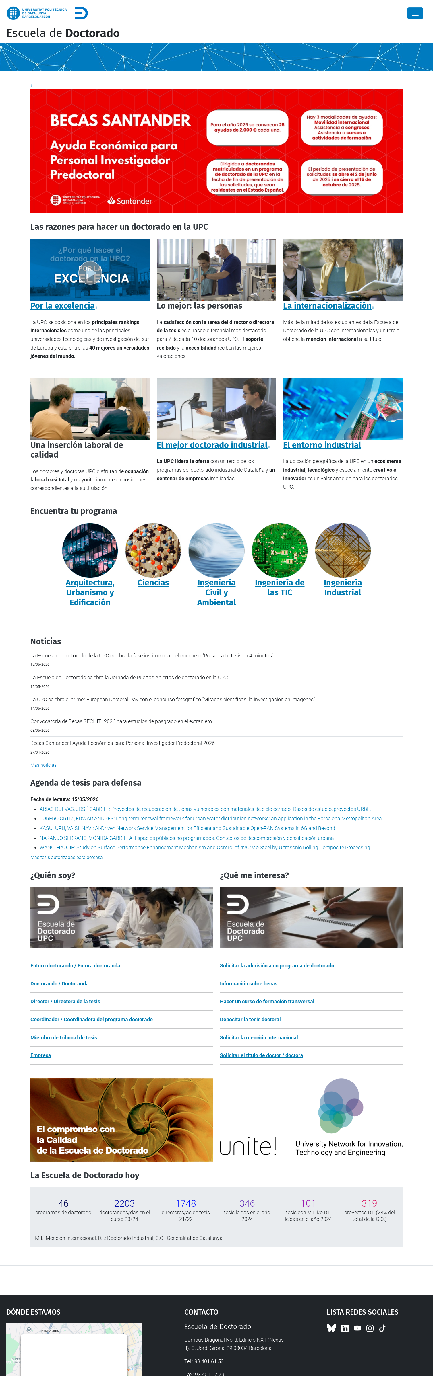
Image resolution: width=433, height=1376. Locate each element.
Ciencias (153, 583)
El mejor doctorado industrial (212, 445)
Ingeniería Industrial (343, 588)
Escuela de (63, 33)
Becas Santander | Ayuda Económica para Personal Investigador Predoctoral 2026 (122, 743)
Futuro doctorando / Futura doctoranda (75, 966)
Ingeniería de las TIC (280, 588)
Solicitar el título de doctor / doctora (261, 1055)
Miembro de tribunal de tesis (63, 1038)
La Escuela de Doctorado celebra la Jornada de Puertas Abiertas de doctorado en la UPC (129, 677)
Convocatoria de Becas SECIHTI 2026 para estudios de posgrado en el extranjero (121, 721)
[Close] (415, 13)
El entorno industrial (322, 445)
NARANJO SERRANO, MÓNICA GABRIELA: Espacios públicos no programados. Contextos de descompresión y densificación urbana (187, 838)
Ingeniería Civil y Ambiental (216, 593)
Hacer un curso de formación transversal (267, 1001)
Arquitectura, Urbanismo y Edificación (90, 593)
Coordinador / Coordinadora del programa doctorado (91, 1019)
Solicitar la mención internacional (259, 1038)
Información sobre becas (248, 984)
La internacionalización (327, 306)
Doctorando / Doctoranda (59, 984)
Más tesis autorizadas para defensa (66, 857)
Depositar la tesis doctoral (250, 1019)
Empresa (40, 1055)
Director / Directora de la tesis (65, 1001)
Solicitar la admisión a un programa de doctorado (277, 966)
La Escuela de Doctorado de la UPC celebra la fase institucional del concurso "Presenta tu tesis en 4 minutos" (151, 656)
